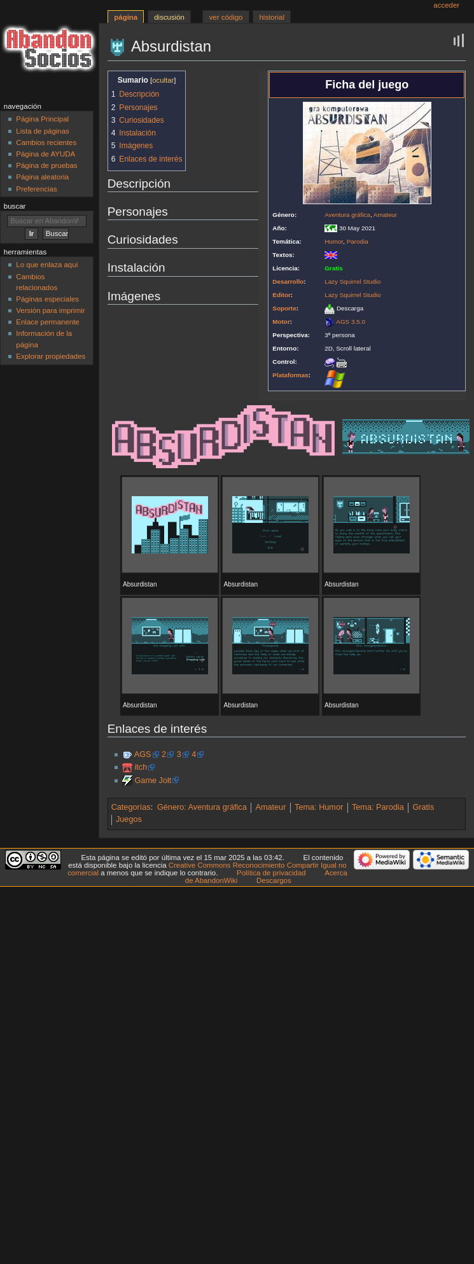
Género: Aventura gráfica (202, 807)
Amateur (385, 214)
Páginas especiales (47, 299)
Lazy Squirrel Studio (352, 281)
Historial (272, 17)
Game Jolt (152, 780)
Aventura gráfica (347, 214)
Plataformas (290, 375)
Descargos (273, 880)
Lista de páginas (42, 131)
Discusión (169, 17)
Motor (280, 321)
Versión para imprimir (50, 310)
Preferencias (36, 189)
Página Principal (42, 119)
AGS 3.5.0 (350, 321)
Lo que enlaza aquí (47, 264)
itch (140, 767)
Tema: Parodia (378, 807)
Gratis (423, 807)
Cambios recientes (46, 142)
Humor (333, 241)
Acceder (446, 5)
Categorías (131, 807)
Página (125, 17)
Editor (281, 294)
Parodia (357, 241)
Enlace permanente (47, 322)
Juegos (129, 819)
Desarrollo (287, 281)
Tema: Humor (319, 807)
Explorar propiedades (50, 356)
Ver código (226, 17)
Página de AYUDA (45, 154)
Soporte (284, 308)
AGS (142, 754)
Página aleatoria (42, 177)
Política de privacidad (271, 873)
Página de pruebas (46, 165)
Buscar (15, 206)
